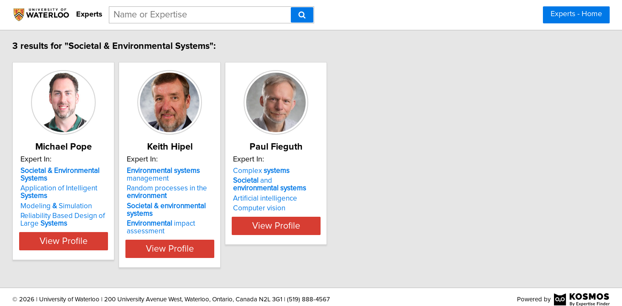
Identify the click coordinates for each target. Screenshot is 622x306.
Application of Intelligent (117, 188)
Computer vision (345, 208)
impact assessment (226, 219)
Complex (347, 171)
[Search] (302, 15)
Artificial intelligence (351, 198)
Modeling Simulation (100, 198)
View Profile (118, 241)
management (228, 174)
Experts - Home (576, 14)
